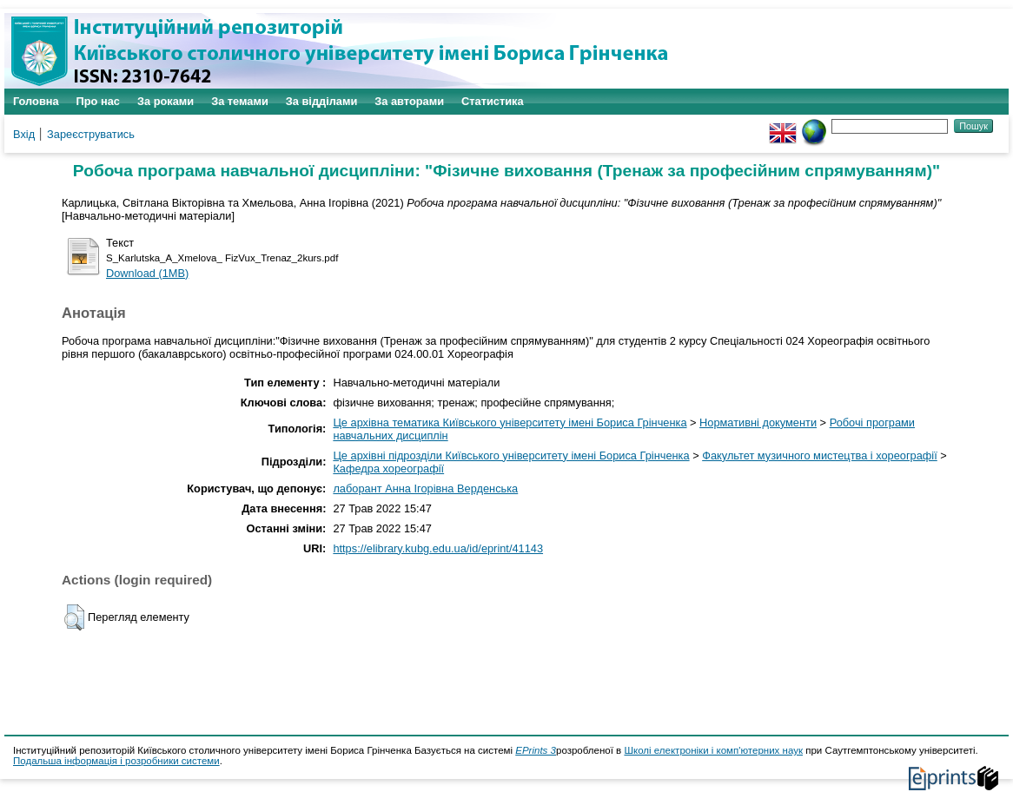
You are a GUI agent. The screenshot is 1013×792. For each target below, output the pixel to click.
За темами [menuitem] (239, 101)
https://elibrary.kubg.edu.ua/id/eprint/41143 (438, 548)
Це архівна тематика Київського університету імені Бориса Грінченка (509, 422)
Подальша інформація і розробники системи (116, 761)
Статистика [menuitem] (492, 101)
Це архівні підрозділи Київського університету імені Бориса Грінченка (511, 455)
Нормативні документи (758, 422)
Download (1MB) (147, 273)
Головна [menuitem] (36, 101)
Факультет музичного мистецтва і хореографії (819, 455)
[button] (74, 617)
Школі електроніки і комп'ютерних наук (713, 750)
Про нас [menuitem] (98, 101)
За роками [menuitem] (165, 101)
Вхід (24, 134)
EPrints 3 (535, 750)
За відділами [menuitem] (322, 101)
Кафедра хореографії (388, 468)
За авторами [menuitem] (409, 101)
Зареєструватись (91, 134)
